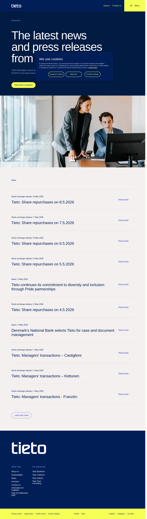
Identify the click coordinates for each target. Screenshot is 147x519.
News (13, 478)
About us (15, 472)
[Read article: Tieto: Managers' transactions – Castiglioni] (72, 353)
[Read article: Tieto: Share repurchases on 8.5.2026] (72, 199)
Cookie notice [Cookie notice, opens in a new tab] (92, 67)
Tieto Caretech (38, 475)
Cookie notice (41, 514)
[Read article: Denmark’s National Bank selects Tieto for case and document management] (72, 330)
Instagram (121, 514)
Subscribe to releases (23, 85)
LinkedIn (112, 514)
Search (106, 6)
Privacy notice (16, 514)
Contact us (116, 6)
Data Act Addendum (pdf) (19, 494)
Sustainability (17, 475)
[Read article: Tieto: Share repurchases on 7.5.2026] (72, 220)
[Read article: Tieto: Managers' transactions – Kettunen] (72, 373)
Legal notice (28, 514)
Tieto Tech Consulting (36, 482)
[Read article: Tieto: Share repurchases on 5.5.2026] (72, 261)
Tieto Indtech (37, 478)
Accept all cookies (56, 74)
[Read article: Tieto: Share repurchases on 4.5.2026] (72, 307)
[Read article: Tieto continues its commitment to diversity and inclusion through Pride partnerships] (72, 284)
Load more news (21, 415)
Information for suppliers (17, 489)
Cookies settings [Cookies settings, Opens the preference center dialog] (92, 74)
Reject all (73, 74)
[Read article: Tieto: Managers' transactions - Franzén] (72, 394)
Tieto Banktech (38, 472)
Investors (15, 482)
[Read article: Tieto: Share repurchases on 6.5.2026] (72, 241)
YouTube (130, 514)
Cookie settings (53, 514)
